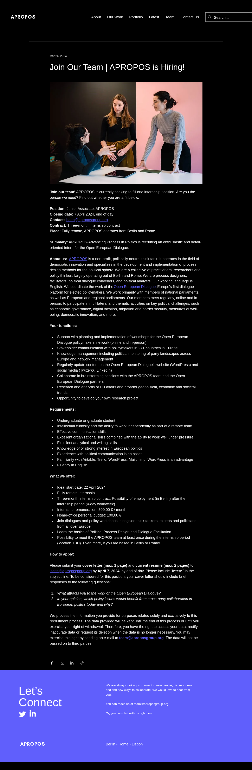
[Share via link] (82, 663)
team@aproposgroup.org (151, 704)
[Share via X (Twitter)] (62, 663)
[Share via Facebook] (52, 663)
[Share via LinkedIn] (72, 663)
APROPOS (32, 744)
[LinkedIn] (33, 714)
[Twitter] (23, 714)
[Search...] (228, 18)
